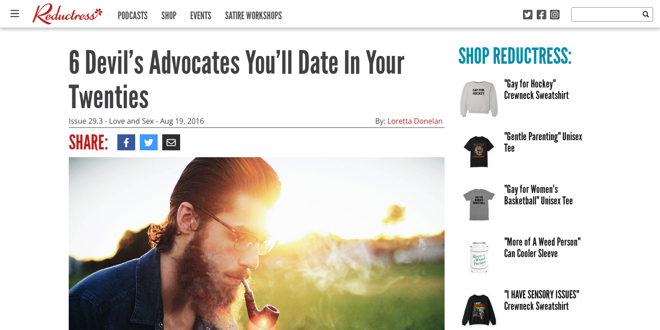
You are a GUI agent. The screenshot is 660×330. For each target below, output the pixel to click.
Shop (168, 13)
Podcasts (133, 13)
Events (200, 13)
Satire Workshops (253, 13)
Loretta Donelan (415, 121)
